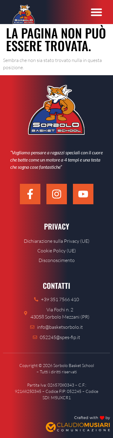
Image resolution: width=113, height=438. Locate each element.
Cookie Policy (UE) (56, 251)
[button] (96, 12)
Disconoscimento (57, 260)
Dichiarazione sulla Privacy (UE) (56, 241)
